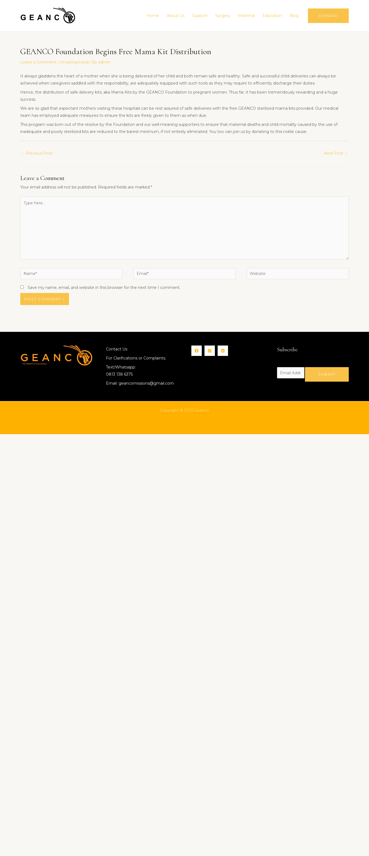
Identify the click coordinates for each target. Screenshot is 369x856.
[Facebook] (196, 351)
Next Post (336, 153)
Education (272, 15)
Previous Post (37, 153)
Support (199, 15)
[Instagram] (209, 351)
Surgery (222, 15)
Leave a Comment (38, 62)
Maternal (246, 15)
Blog (294, 15)
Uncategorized (74, 62)
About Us (175, 15)
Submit (327, 374)
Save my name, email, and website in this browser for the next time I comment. (104, 287)
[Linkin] (223, 351)
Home (153, 15)
